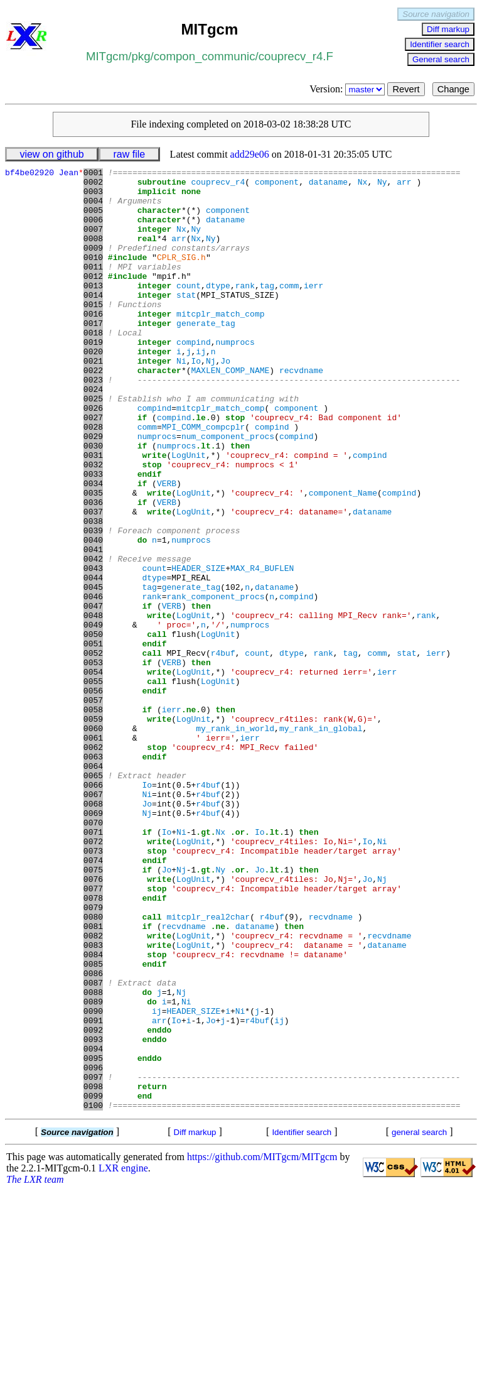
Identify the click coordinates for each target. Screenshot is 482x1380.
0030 (93, 502)
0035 (93, 558)
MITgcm (107, 56)
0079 (93, 1056)
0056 (93, 795)
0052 (93, 750)
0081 (93, 1078)
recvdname (301, 411)
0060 (93, 841)
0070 (93, 954)
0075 (93, 1010)
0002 (93, 185)
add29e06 (249, 154)
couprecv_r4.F (296, 56)
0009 (93, 264)
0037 (93, 581)
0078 (93, 1044)
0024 (93, 434)
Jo (225, 400)
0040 (93, 615)
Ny (382, 185)
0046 (93, 682)
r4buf (223, 750)
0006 (93, 230)
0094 (93, 1225)
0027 (93, 468)
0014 (93, 321)
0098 (93, 1270)
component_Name (343, 558)
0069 (93, 942)
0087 (93, 1146)
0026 (93, 456)
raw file (130, 154)
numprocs (234, 377)
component (277, 185)
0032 (93, 524)
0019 (93, 377)
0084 (93, 1112)
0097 (93, 1259)
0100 (93, 1293)
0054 (93, 773)
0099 (93, 1282)
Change (453, 89)
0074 (93, 999)
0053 (93, 762)
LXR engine (123, 1356)
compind (193, 377)
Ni (181, 400)
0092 (93, 1203)
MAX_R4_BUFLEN (262, 649)
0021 (93, 400)
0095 (93, 1236)
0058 (93, 818)
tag (267, 309)
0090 (93, 1180)
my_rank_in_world (235, 841)
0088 (93, 1157)
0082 (93, 1089)
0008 (93, 253)
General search (440, 59)
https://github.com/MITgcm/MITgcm (262, 1345)
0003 (93, 196)
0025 (93, 445)
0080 (93, 1067)
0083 (93, 1101)
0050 (93, 728)
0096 (93, 1248)
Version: (348, 89)
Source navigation (435, 14)
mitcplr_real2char (208, 1067)
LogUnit (188, 513)
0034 (93, 547)
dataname (328, 185)
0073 (93, 988)
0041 (93, 626)
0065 (93, 897)
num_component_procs (227, 490)
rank (245, 309)
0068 (93, 931)
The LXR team (35, 1367)
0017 (93, 355)
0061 (93, 852)
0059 (93, 829)
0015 (93, 332)
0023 (93, 422)
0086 (93, 1135)
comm (289, 309)
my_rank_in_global (321, 841)
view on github (51, 154)
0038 (93, 592)
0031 (93, 513)
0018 (93, 366)
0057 (93, 807)
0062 (93, 863)
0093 (93, 1214)
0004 (93, 208)
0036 (93, 569)
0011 (93, 287)
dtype (218, 309)
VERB (166, 547)
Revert (405, 89)
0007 (93, 241)
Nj (211, 400)
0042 (93, 637)
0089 (93, 1169)
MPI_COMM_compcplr (203, 479)
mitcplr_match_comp (220, 343)
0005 (93, 219)
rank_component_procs (215, 682)
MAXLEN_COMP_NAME (230, 411)
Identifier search (439, 44)
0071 (93, 965)
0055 (93, 784)
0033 (93, 535)
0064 (93, 886)
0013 (93, 309)
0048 (93, 705)
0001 (93, 174)
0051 (93, 739)
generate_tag (205, 355)
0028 (93, 479)
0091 (93, 1191)
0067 (93, 920)
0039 (93, 603)
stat (186, 321)
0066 (93, 909)
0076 (93, 1022)
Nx (363, 185)
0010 (93, 275)
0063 (93, 875)
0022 (93, 411)
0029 (93, 490)
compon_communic (204, 56)
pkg (140, 56)
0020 (93, 388)
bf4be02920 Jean (44, 174)
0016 (93, 343)
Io (196, 400)
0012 (93, 298)
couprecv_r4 (218, 185)
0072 (93, 976)
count (188, 309)
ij (201, 388)
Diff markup (448, 29)
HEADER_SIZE (198, 649)
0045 (93, 671)
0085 (93, 1123)
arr (404, 185)
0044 (93, 660)
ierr (313, 309)
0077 (93, 1033)
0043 (93, 649)
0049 (93, 716)
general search (419, 1320)
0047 (93, 694)
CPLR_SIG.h (181, 275)
